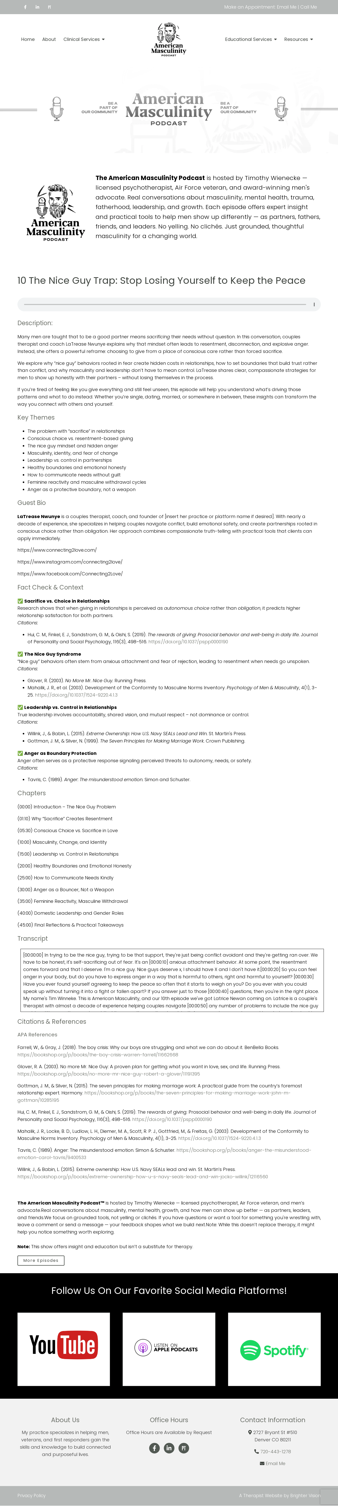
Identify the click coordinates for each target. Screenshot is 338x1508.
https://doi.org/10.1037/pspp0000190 (188, 641)
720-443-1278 (275, 1454)
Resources (296, 39)
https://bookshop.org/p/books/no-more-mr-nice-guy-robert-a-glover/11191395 (108, 1074)
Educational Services (248, 39)
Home (28, 39)
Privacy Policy (31, 1498)
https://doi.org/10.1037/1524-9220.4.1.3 (76, 695)
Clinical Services (81, 39)
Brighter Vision (305, 1498)
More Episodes (44, 1262)
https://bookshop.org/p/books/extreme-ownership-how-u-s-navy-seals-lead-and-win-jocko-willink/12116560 (142, 1176)
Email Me (275, 1466)
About (49, 39)
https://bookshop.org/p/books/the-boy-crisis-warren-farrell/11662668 (97, 1055)
